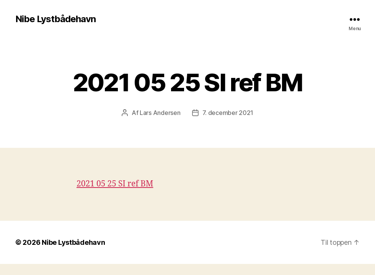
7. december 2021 (228, 112)
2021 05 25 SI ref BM (115, 184)
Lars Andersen (160, 112)
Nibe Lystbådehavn (55, 19)
